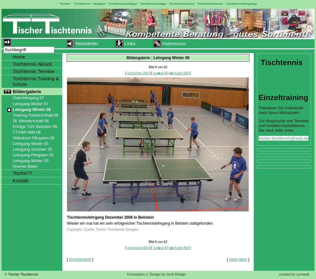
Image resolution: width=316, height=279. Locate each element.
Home (19, 56)
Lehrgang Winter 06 (32, 109)
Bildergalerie (27, 91)
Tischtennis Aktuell (32, 64)
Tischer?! (22, 173)
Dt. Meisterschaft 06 (31, 120)
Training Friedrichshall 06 (35, 115)
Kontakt (21, 180)
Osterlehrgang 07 (28, 97)
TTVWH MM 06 (27, 132)
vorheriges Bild (138, 73)
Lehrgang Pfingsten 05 (33, 155)
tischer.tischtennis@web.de (283, 138)
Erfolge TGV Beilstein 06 (35, 126)
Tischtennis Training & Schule (36, 81)
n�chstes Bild (178, 73)
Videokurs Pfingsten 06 (34, 138)
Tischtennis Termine (33, 71)
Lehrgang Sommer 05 (32, 149)
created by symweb (294, 274)
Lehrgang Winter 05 (30, 143)
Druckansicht (80, 259)
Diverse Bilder (25, 166)
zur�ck (158, 73)
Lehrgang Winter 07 (30, 103)
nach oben (238, 259)
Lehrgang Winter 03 (30, 160)
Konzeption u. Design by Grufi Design (156, 274)
